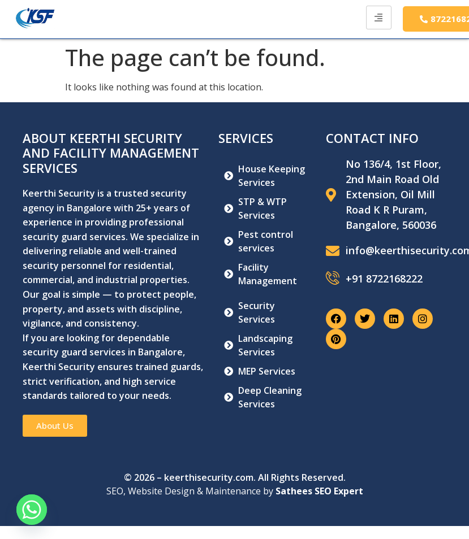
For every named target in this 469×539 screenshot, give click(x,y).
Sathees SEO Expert (319, 491)
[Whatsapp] (31, 509)
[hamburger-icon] (378, 17)
